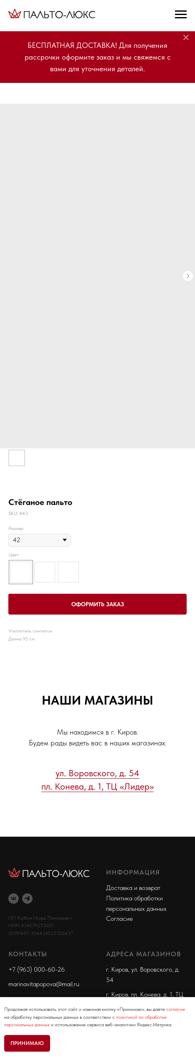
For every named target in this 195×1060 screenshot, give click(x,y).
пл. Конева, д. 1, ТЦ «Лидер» (97, 786)
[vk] (13, 898)
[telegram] (27, 898)
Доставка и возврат (133, 888)
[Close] (186, 37)
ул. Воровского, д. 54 (97, 773)
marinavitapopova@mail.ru (43, 984)
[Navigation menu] (181, 14)
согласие (175, 1009)
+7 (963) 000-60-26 (36, 969)
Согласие (119, 918)
